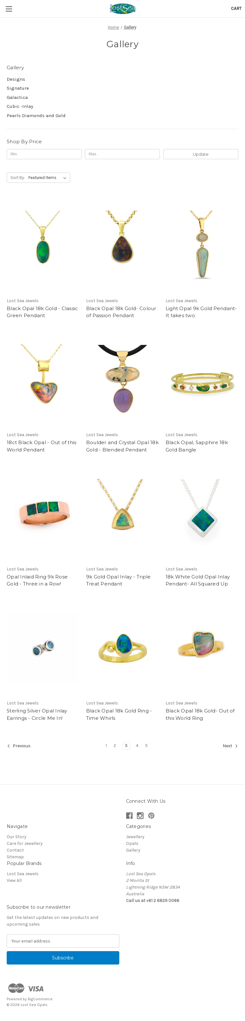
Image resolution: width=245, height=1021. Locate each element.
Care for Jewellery (25, 843)
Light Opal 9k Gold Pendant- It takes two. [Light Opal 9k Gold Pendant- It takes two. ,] (201, 312)
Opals (132, 843)
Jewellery (135, 836)
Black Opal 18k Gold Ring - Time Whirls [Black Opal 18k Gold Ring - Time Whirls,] (119, 714)
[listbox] (48, 178)
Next (230, 746)
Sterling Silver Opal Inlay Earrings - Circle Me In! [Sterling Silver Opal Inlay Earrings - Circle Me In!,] (37, 714)
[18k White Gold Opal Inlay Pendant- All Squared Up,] (202, 514)
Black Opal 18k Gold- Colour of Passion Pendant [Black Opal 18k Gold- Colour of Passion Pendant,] (121, 312)
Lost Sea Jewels (23, 873)
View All (14, 880)
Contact (15, 850)
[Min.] (44, 154)
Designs (16, 79)
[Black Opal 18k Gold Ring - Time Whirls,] (122, 649)
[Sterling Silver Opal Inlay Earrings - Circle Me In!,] (43, 649)
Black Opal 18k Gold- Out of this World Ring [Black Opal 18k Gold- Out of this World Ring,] (200, 714)
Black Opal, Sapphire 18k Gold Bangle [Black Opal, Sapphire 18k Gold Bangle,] (197, 446)
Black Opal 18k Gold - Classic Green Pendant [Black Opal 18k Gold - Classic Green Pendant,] (42, 312)
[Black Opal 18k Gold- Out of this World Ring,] (202, 649)
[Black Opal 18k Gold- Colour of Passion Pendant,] (122, 246)
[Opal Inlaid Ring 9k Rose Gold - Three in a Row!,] (43, 514)
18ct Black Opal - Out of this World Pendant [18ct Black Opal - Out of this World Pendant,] (41, 446)
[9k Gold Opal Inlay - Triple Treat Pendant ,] (122, 514)
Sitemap (15, 857)
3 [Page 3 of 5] (126, 745)
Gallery (133, 850)
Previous (19, 746)
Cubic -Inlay (20, 106)
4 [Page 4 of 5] (137, 745)
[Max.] (122, 154)
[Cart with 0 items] (236, 8)
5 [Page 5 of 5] (146, 745)
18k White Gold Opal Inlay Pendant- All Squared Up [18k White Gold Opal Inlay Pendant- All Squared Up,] (198, 580)
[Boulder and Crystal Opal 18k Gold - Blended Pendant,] (122, 380)
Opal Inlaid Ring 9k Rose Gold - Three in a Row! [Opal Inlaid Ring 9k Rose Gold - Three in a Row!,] (37, 580)
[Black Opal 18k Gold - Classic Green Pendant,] (43, 246)
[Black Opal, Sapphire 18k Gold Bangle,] (202, 380)
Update (201, 154)
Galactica (17, 97)
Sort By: (18, 177)
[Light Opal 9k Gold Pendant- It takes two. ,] (202, 246)
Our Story (16, 836)
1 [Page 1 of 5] (106, 745)
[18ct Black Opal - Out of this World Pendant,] (43, 380)
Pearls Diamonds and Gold (36, 115)
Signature (18, 88)
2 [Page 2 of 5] (115, 745)
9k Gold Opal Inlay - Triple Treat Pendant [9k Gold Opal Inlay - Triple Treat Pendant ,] (118, 580)
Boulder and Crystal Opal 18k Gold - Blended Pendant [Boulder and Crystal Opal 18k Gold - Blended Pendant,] (122, 446)
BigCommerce (40, 999)
